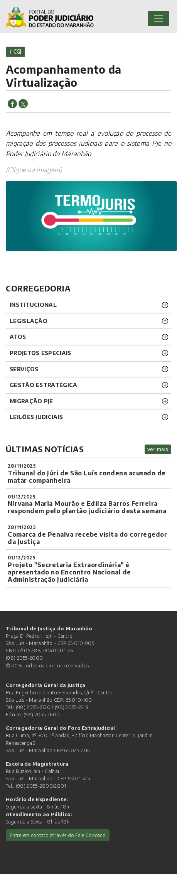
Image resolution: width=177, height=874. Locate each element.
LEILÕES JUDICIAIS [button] (36, 416)
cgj (17, 51)
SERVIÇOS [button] (24, 368)
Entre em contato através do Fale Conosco (58, 835)
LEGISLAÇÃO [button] (28, 320)
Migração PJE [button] (31, 400)
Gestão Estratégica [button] (43, 384)
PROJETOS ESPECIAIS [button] (40, 352)
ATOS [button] (18, 336)
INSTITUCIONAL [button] (33, 304)
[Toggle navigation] (158, 18)
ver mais (158, 449)
